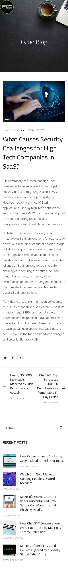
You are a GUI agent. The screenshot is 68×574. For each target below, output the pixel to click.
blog (8, 119)
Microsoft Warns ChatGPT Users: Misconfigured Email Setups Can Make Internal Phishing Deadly (38, 503)
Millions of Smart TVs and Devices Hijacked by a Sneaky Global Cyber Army (40, 550)
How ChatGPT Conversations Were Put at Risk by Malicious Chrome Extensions (40, 527)
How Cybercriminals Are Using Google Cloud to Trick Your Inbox (42, 458)
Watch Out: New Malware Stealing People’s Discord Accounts (37, 478)
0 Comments (35, 130)
